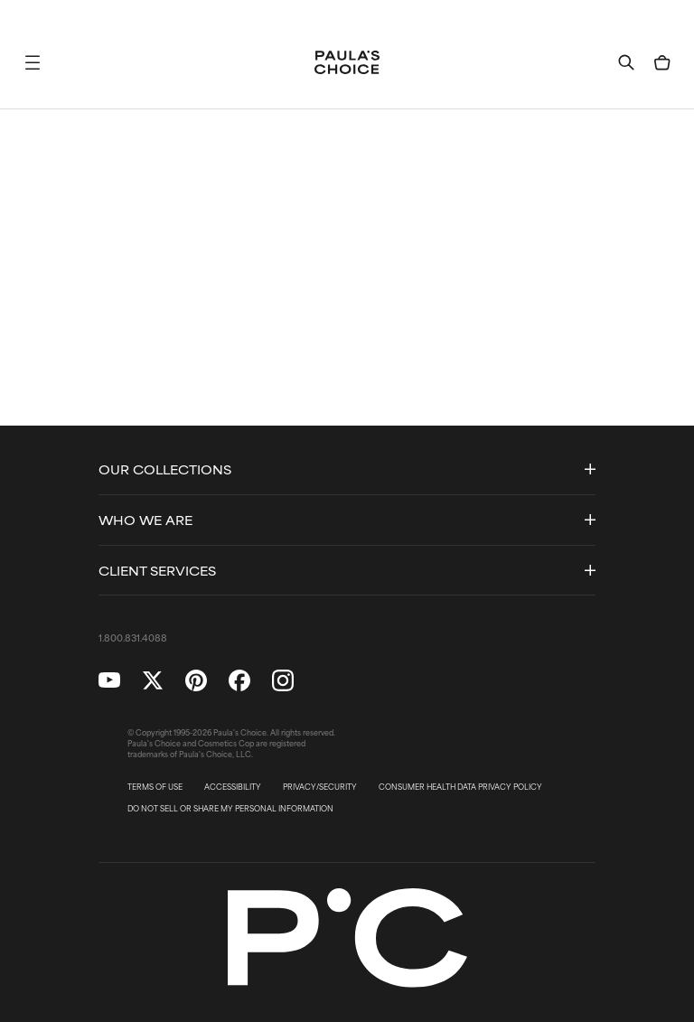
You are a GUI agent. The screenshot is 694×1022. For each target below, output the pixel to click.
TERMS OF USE (155, 787)
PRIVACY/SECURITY (320, 787)
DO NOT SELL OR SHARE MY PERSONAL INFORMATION (230, 808)
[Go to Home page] (347, 62)
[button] (32, 62)
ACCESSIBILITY (232, 787)
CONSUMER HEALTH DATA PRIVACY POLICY (460, 787)
